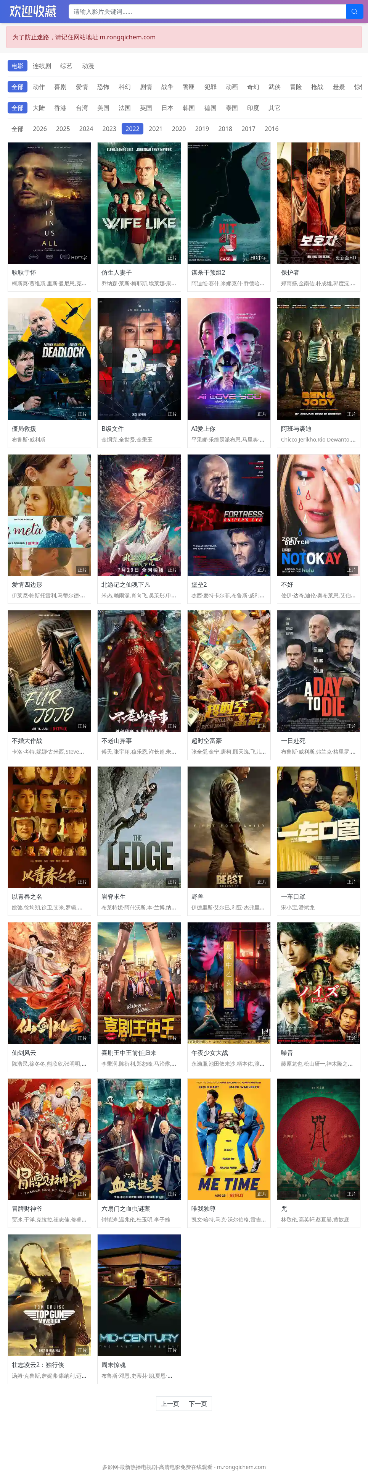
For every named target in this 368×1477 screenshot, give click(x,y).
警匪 (189, 87)
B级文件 (112, 428)
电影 (17, 65)
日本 (167, 108)
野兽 (197, 896)
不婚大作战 (27, 740)
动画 (232, 87)
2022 (132, 129)
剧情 (146, 87)
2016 (272, 129)
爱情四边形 (27, 584)
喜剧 (60, 87)
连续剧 (42, 65)
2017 (248, 129)
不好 (287, 584)
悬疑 (339, 87)
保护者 (290, 272)
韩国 (189, 108)
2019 (202, 129)
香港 (60, 108)
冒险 (296, 87)
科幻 (125, 87)
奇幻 (253, 87)
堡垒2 (199, 584)
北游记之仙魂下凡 (125, 584)
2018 (225, 129)
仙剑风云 (24, 1052)
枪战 (317, 87)
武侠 (274, 87)
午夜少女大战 (209, 1052)
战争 (167, 87)
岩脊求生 (113, 896)
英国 (146, 108)
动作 (39, 87)
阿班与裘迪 (296, 428)
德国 (210, 108)
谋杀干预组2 (208, 272)
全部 (17, 87)
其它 (274, 108)
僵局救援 (24, 428)
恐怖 (103, 87)
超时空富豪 (206, 740)
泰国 (232, 108)
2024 (86, 129)
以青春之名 (27, 896)
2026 (40, 129)
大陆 (39, 108)
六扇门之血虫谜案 (125, 1208)
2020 (179, 129)
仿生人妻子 (116, 272)
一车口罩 (293, 896)
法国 (125, 108)
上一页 (170, 1403)
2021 (156, 129)
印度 (253, 108)
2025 (63, 129)
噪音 (287, 1052)
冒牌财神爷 (27, 1208)
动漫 (88, 65)
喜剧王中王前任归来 (128, 1052)
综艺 (66, 65)
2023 (110, 129)
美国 (103, 108)
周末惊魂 (113, 1365)
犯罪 (210, 87)
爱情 (82, 87)
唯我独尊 (203, 1208)
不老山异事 (116, 740)
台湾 (82, 108)
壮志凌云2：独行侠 (38, 1365)
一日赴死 (293, 740)
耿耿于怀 (24, 272)
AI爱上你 (203, 428)
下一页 (198, 1403)
